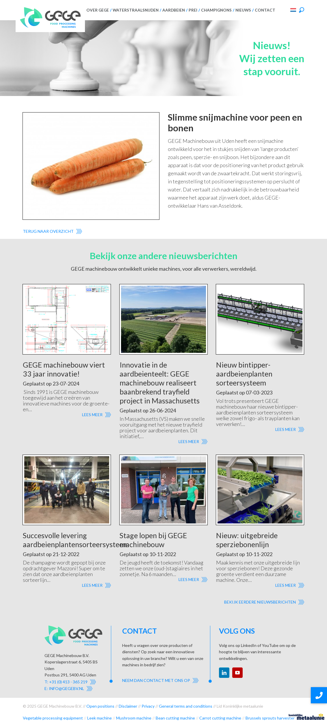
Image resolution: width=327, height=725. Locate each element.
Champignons (216, 10)
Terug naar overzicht (48, 231)
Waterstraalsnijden (136, 10)
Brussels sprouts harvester (270, 717)
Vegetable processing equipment (53, 717)
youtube (237, 672)
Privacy (148, 706)
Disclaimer (128, 706)
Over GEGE (97, 10)
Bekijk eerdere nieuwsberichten (260, 601)
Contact (265, 10)
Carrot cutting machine (220, 717)
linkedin (224, 672)
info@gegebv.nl (66, 688)
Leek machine (99, 717)
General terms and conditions (185, 706)
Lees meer (92, 414)
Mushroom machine (133, 717)
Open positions (100, 706)
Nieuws (243, 10)
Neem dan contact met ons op (156, 680)
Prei (193, 10)
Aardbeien (173, 10)
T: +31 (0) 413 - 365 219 (66, 681)
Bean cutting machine (175, 717)
